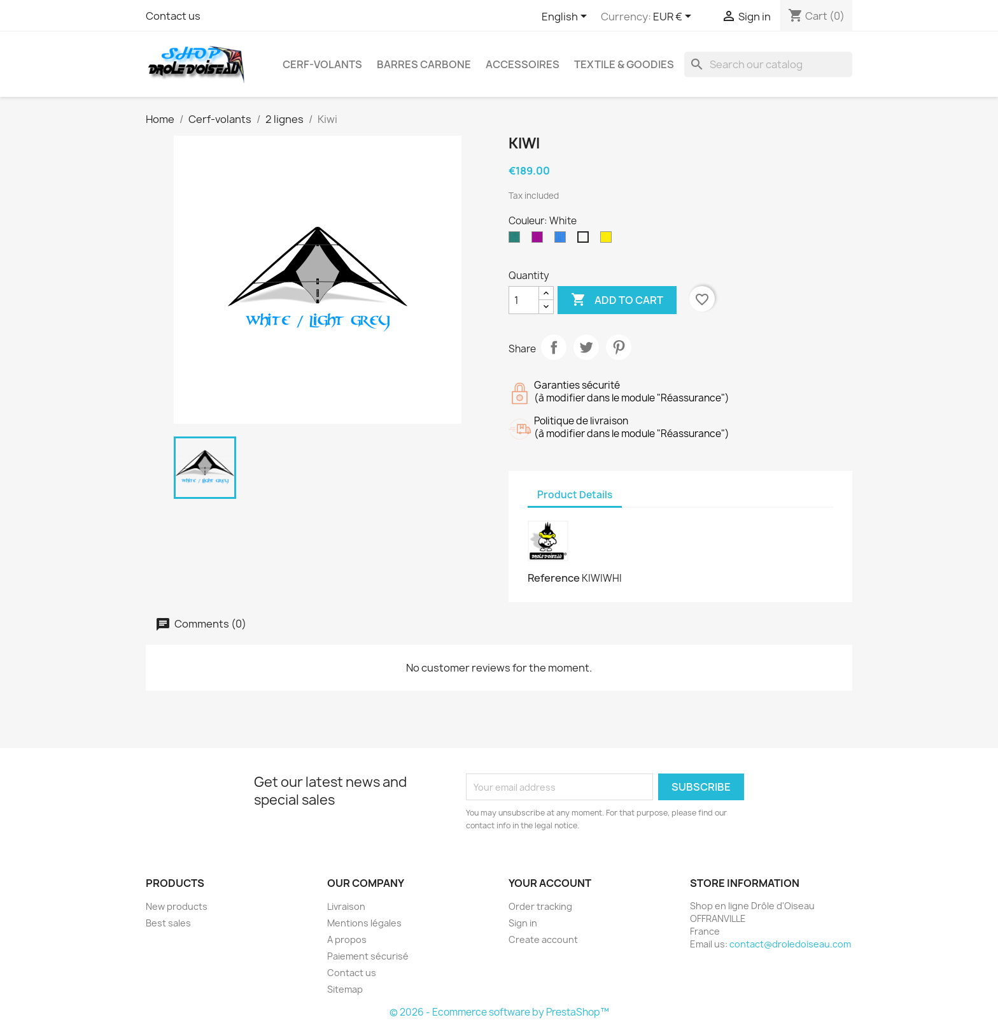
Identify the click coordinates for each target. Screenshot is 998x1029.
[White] (585, 240)
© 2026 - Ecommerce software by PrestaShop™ (499, 1012)
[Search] (768, 64)
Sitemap (345, 989)
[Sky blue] (562, 240)
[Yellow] (608, 240)
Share (553, 347)
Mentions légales (364, 923)
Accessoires (522, 64)
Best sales (168, 923)
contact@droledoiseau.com (790, 944)
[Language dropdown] (566, 17)
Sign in (523, 923)
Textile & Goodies (624, 64)
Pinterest (618, 347)
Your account (550, 883)
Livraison (346, 906)
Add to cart (617, 300)
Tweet (586, 347)
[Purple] (539, 240)
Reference (554, 578)
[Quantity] (524, 300)
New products (176, 906)
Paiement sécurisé (368, 956)
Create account (543, 939)
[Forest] (517, 240)
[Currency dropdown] (674, 17)
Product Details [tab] (574, 494)
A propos (347, 939)
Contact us (173, 16)
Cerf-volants (322, 64)
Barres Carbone (424, 64)
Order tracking (540, 906)
